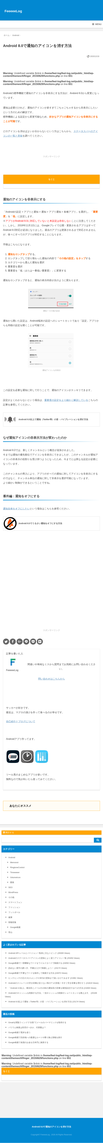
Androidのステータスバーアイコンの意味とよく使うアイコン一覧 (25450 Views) (44, 958)
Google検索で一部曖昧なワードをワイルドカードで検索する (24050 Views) (41, 963)
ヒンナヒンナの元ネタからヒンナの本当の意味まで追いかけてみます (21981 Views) (45, 978)
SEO (10, 887)
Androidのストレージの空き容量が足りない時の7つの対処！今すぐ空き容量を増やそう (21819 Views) (53, 983)
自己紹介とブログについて (20, 721)
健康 (10, 917)
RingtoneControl (17, 867)
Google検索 (15, 927)
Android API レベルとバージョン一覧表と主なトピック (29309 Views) (39, 953)
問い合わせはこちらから (51, 679)
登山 (10, 932)
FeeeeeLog (13, 11)
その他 (11, 897)
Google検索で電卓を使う (19, 1032)
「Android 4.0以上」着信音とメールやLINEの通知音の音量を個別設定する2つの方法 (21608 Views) (52, 988)
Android (11, 857)
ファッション (14, 907)
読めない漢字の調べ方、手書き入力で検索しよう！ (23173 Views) (37, 968)
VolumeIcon (15, 877)
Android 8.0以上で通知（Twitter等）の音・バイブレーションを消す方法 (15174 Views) (46, 1001)
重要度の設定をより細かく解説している (66, 400)
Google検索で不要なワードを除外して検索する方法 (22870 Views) (37, 973)
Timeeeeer (15, 872)
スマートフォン (15, 902)
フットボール (14, 912)
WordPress (13, 892)
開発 (12, 882)
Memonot (14, 862)
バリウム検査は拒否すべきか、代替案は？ (27, 1027)
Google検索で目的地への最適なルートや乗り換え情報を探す (35, 1037)
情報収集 (12, 922)
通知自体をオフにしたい (16, 508)
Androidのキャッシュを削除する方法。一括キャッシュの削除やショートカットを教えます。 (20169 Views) (51, 995)
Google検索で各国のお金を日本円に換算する (28, 1042)
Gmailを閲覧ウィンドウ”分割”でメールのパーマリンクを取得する (37, 1022)
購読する (8, 832)
